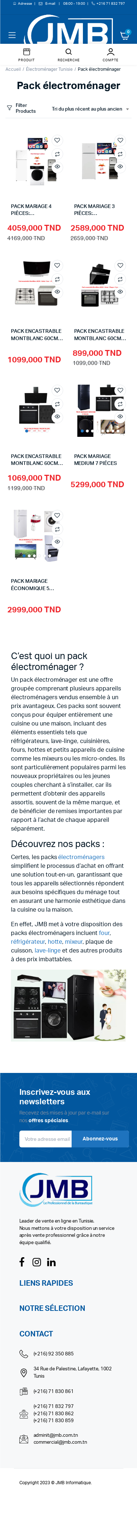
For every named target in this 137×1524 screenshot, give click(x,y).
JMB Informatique (73, 1483)
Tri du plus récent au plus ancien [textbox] (87, 109)
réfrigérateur (28, 942)
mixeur (74, 942)
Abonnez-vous (100, 1139)
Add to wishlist (57, 140)
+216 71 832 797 (110, 3)
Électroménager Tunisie (49, 69)
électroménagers (81, 857)
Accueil (13, 69)
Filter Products (20, 108)
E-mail (50, 3)
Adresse (25, 3)
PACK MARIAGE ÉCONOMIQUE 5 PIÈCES (30, 588)
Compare (57, 154)
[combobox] (90, 109)
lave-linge (48, 951)
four (104, 933)
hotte (55, 942)
